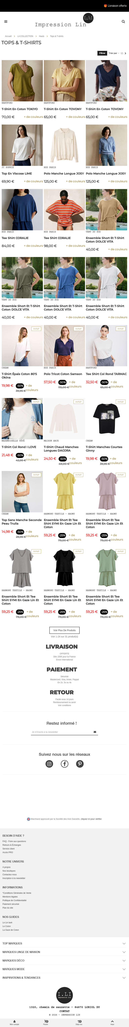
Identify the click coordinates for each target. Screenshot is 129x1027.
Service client (8, 849)
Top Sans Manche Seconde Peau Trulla (22, 521)
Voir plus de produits (64, 630)
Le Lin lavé (7, 922)
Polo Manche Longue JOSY (64, 173)
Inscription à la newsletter (14, 878)
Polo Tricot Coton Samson (63, 374)
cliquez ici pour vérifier (91, 819)
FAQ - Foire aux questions (14, 841)
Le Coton (7, 926)
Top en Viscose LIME (17, 173)
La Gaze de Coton (11, 930)
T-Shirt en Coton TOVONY (62, 109)
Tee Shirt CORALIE (15, 238)
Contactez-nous (10, 874)
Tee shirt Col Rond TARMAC (106, 374)
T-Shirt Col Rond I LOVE (19, 447)
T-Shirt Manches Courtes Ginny (104, 448)
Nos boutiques (9, 871)
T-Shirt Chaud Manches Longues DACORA (61, 448)
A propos (6, 867)
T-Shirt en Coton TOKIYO (20, 109)
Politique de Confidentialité (14, 900)
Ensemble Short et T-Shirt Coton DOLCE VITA (105, 239)
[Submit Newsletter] (95, 732)
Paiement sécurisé (11, 904)
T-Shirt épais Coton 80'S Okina (19, 375)
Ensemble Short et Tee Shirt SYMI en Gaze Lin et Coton (62, 523)
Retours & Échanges (12, 845)
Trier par (114, 53)
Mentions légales (10, 897)
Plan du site (8, 908)
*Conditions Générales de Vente (17, 893)
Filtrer (102, 53)
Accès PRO (8, 852)
